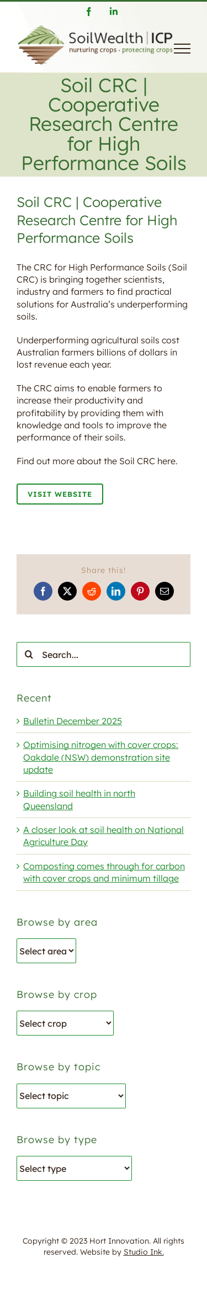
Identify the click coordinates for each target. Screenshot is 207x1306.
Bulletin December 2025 (72, 720)
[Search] (29, 654)
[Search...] (103, 654)
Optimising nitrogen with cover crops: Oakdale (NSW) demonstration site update (100, 757)
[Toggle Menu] (182, 49)
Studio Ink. (144, 1252)
